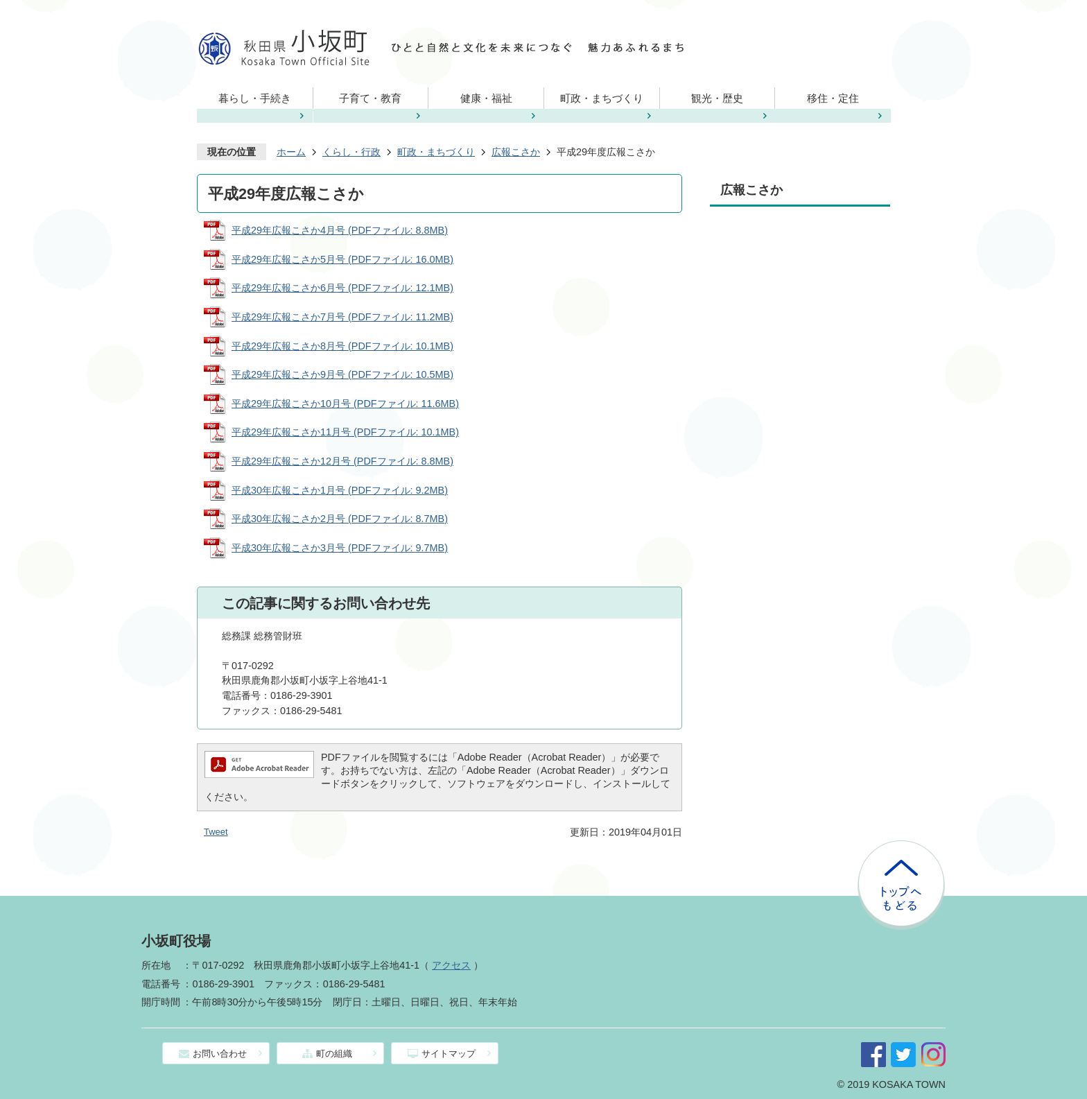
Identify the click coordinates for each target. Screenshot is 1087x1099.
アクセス (451, 965)
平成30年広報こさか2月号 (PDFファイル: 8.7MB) (340, 518)
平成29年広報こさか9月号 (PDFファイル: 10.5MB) (342, 374)
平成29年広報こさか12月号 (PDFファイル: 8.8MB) (342, 461)
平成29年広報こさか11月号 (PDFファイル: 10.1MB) (345, 432)
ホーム (291, 151)
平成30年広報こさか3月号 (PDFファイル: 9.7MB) (340, 547)
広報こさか (516, 151)
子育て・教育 (370, 98)
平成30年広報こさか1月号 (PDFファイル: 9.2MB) (340, 490)
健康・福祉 (486, 98)
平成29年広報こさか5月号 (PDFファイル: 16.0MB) (342, 259)
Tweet (216, 832)
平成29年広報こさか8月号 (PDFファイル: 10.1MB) (342, 346)
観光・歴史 (717, 98)
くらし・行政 (351, 151)
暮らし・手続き (254, 98)
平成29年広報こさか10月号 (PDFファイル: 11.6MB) (345, 403)
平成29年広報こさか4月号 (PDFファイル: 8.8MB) (340, 230)
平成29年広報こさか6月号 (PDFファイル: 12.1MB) (342, 287)
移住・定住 (833, 98)
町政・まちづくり (601, 98)
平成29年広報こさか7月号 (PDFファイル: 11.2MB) (342, 316)
